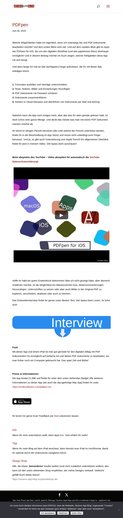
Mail (56, 415)
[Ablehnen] (119, 509)
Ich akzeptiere (47, 513)
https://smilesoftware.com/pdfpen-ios (31, 386)
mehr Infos (77, 513)
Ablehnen (63, 513)
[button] (80, 322)
